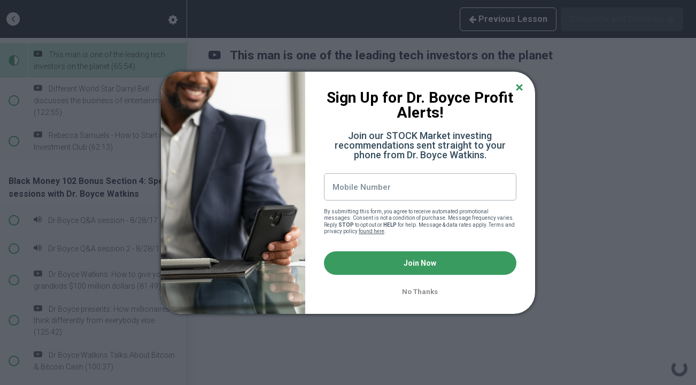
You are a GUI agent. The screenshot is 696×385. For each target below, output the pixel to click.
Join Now (420, 263)
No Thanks (420, 291)
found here (371, 231)
